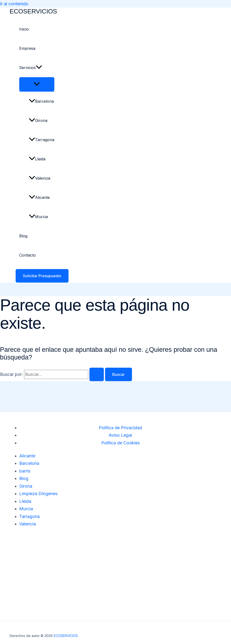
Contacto (27, 255)
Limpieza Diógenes (38, 493)
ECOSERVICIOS (33, 11)
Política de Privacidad (120, 427)
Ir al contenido (14, 3)
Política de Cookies (120, 442)
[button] (39, 67)
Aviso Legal (120, 435)
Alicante (39, 197)
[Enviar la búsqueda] (96, 374)
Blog (23, 235)
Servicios (30, 67)
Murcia (38, 216)
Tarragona (41, 139)
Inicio (24, 29)
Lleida (37, 159)
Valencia (39, 178)
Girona (38, 120)
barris (24, 470)
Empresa (27, 48)
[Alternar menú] (36, 84)
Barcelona (41, 101)
